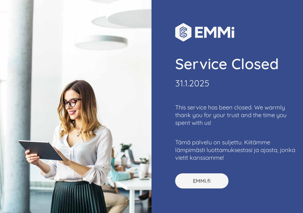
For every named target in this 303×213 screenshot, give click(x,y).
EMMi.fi (202, 181)
